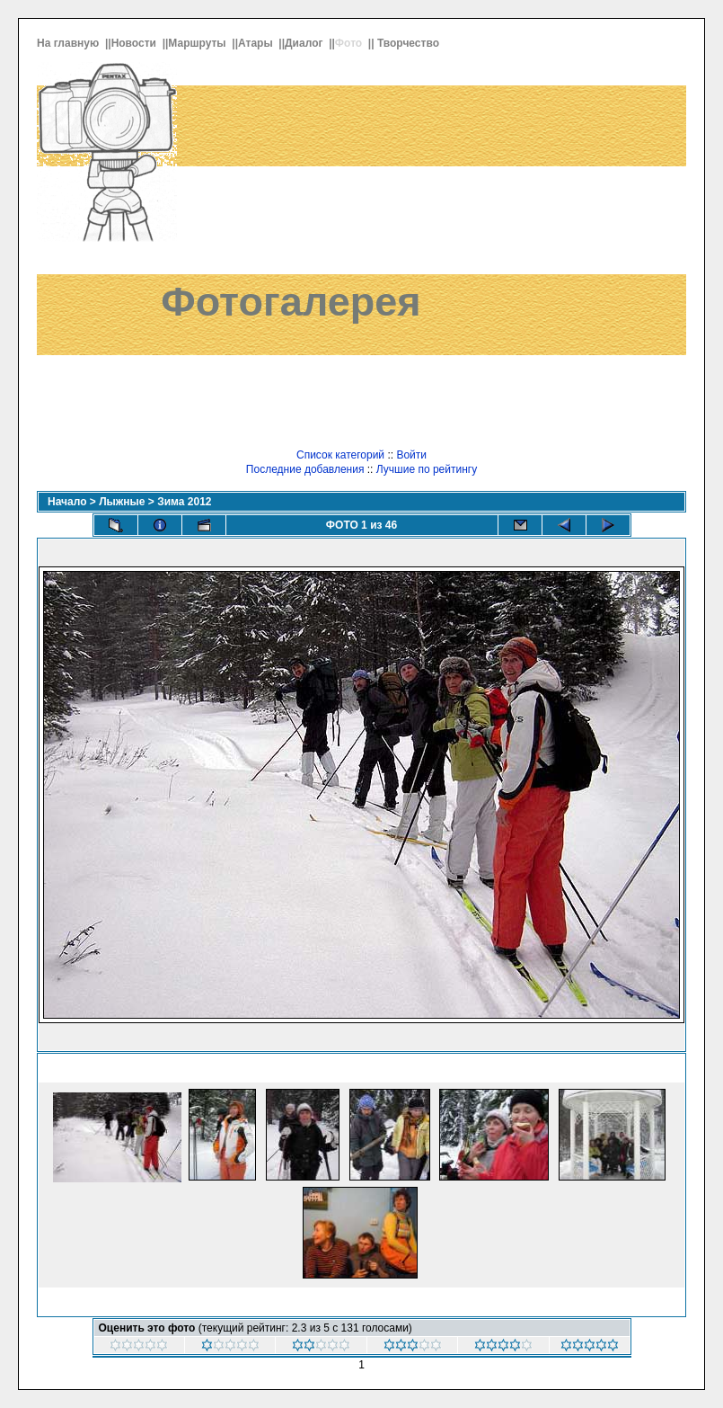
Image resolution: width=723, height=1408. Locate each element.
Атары (257, 43)
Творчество (409, 43)
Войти (411, 455)
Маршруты (198, 43)
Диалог (305, 43)
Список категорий (340, 455)
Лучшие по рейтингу (426, 469)
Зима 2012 (184, 501)
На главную (69, 43)
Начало (67, 501)
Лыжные (122, 501)
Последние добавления (305, 469)
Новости (135, 43)
